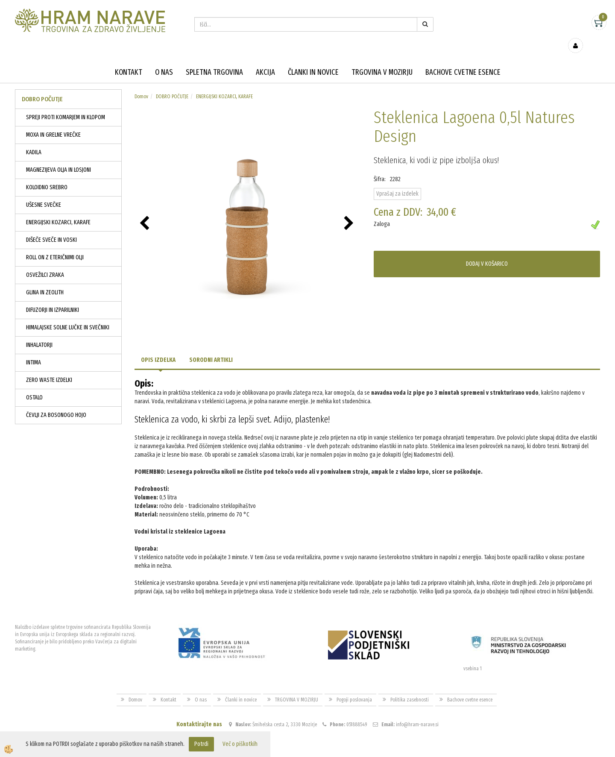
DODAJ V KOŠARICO (487, 251)
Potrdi (201, 744)
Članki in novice (313, 60)
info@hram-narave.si (417, 712)
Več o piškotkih (240, 744)
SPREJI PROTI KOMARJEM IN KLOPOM (65, 105)
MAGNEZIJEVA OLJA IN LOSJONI (58, 157)
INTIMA (33, 350)
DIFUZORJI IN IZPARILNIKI (52, 297)
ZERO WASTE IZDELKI (49, 367)
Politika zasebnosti (409, 687)
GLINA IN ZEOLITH (45, 280)
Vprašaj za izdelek (397, 181)
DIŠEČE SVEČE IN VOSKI (51, 227)
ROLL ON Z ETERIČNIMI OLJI (55, 245)
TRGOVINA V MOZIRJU (382, 60)
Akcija (265, 60)
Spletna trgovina (214, 60)
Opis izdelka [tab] (158, 347)
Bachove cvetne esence (463, 60)
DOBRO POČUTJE (172, 84)
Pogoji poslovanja (354, 687)
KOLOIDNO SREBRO (46, 175)
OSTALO (34, 385)
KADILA (33, 140)
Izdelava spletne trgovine (298, 749)
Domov (141, 84)
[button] (350, 211)
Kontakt (128, 60)
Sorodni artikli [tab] (211, 347)
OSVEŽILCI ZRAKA (45, 262)
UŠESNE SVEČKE (43, 192)
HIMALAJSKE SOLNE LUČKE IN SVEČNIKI (67, 315)
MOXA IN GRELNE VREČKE (53, 122)
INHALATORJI (39, 332)
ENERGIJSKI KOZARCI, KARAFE (58, 210)
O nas (164, 60)
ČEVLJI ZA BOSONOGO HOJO (56, 402)
